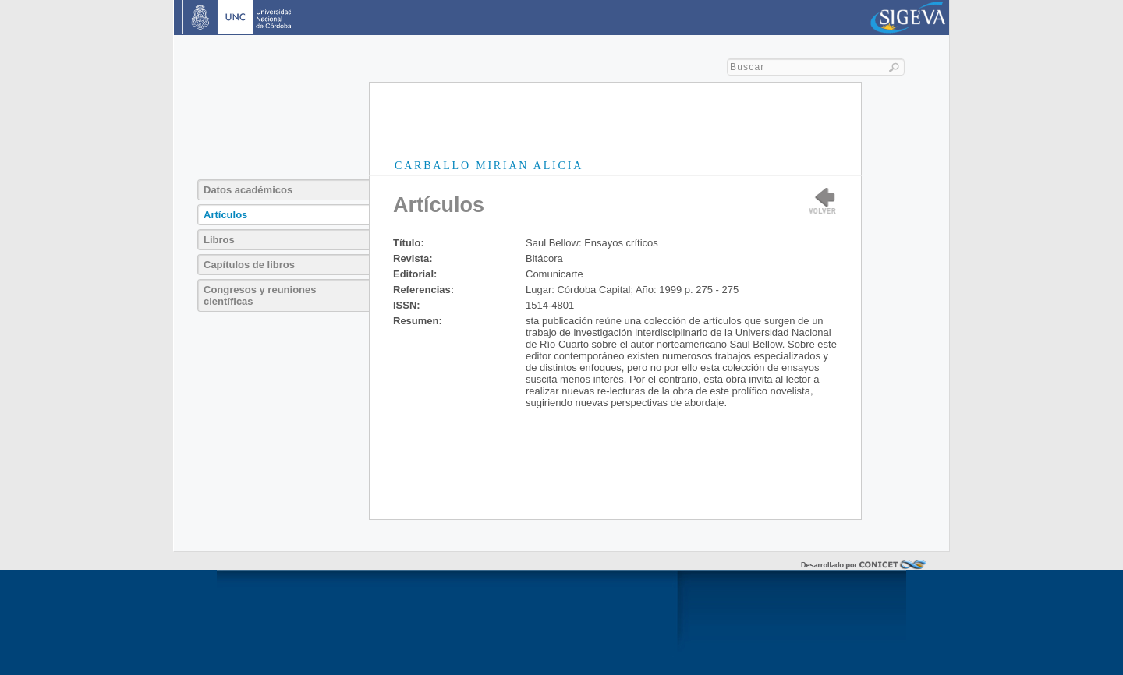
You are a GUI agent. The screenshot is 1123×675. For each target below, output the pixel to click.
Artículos (225, 215)
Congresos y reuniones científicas (260, 295)
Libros (219, 240)
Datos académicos (248, 190)
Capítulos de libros (249, 264)
